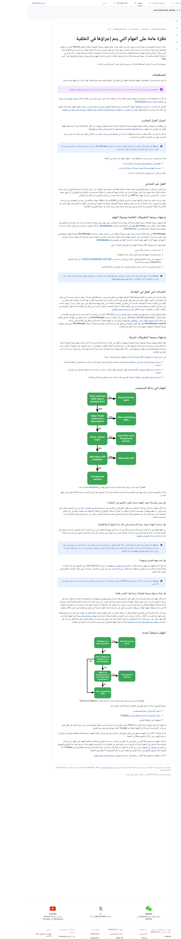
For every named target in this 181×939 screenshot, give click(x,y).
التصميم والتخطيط (131, 3)
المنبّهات (131, 720)
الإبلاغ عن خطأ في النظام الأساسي (16, 935)
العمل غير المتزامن (103, 109)
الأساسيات (151, 3)
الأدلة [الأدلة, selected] (162, 16)
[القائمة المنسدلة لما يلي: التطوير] (106, 3)
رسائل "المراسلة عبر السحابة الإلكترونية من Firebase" (113, 715)
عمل (83, 733)
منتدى (78, 3)
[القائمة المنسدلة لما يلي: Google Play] (86, 3)
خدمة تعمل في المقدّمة (113, 551)
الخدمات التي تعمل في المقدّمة (46, 109)
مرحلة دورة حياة (104, 206)
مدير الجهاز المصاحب (119, 369)
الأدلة (81, 29)
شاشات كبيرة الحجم (89, 934)
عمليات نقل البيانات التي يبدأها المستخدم (111, 362)
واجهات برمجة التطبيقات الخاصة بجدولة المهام (77, 109)
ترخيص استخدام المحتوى (82, 767)
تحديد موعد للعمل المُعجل (92, 279)
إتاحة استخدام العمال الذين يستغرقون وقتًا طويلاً (113, 320)
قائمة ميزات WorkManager (80, 240)
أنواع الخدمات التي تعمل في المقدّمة (118, 349)
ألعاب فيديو (116, 934)
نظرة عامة (174, 16)
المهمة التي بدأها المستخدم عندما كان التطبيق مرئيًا (115, 163)
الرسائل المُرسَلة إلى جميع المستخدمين (120, 711)
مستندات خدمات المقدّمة (94, 309)
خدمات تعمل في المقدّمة (50, 89)
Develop (173, 10)
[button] (166, 21)
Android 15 (67, 934)
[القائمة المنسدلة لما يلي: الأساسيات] (144, 3)
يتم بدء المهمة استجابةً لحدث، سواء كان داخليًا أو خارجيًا (113, 168)
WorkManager (79, 225)
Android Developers (131, 29)
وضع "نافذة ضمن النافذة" (117, 377)
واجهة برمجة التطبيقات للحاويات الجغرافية (116, 622)
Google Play (95, 3)
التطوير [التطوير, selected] (112, 3)
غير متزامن (77, 733)
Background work (137, 10)
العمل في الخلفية (115, 536)
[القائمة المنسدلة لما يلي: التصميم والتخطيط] (121, 3)
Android (140, 936)
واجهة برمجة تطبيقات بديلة (60, 616)
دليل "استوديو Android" (39, 936)
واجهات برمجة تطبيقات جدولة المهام (80, 755)
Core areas (158, 10)
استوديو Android (12, 3)
